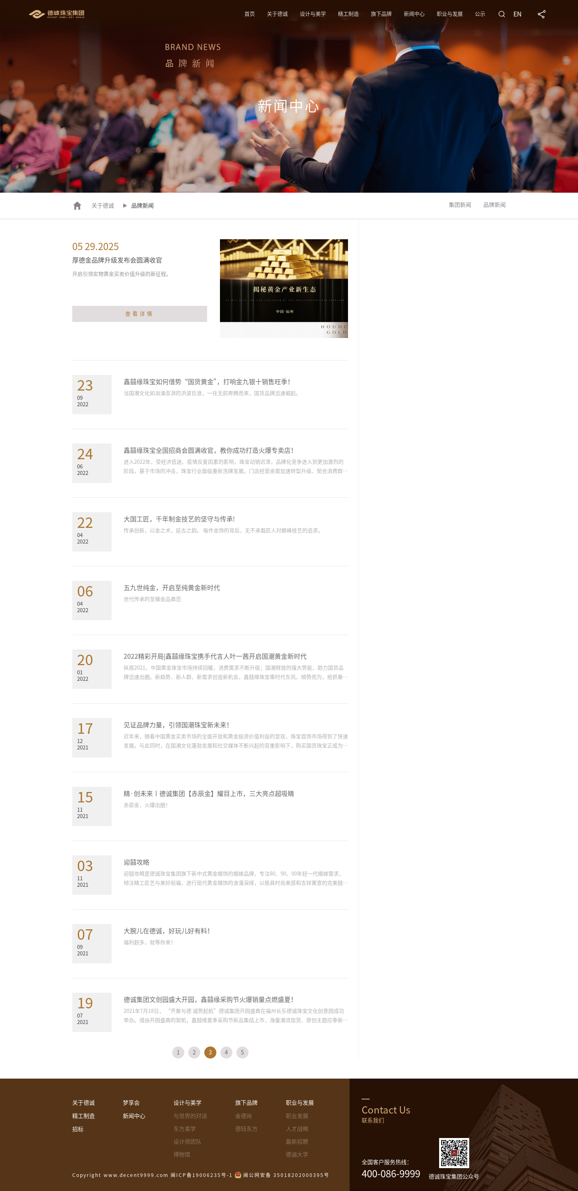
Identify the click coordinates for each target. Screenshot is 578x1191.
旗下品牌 (381, 13)
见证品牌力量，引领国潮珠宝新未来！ (178, 725)
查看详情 (139, 313)
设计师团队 (187, 1141)
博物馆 (181, 1154)
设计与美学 (313, 13)
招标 (77, 1129)
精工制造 (348, 13)
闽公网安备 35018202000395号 (286, 1175)
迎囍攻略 (136, 862)
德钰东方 (246, 1129)
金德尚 (243, 1116)
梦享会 (131, 1102)
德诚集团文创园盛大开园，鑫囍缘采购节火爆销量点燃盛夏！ (210, 999)
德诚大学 (297, 1154)
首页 (249, 13)
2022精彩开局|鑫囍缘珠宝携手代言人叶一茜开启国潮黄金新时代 (215, 656)
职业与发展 (450, 13)
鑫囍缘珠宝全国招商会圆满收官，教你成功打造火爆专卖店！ (210, 450)
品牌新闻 (494, 205)
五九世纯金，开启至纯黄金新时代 (172, 587)
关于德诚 (277, 13)
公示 (480, 13)
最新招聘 (297, 1141)
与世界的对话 (190, 1116)
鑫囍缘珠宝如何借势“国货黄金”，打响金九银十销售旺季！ (209, 382)
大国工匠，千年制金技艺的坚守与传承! (179, 519)
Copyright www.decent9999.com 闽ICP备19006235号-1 (152, 1175)
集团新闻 (460, 205)
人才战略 (297, 1129)
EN (517, 14)
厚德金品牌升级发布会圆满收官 (117, 260)
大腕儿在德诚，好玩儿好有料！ (169, 931)
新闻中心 (414, 13)
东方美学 (184, 1129)
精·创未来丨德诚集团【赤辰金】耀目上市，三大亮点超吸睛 (209, 793)
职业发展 (297, 1116)
